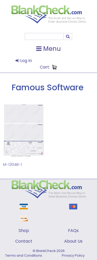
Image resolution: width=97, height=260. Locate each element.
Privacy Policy (73, 255)
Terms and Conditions (23, 255)
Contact (23, 241)
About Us (73, 241)
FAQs (73, 231)
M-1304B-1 (12, 164)
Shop (24, 231)
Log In (24, 61)
